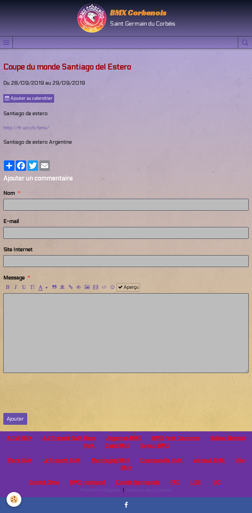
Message (14, 278)
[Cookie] (14, 499)
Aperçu (128, 287)
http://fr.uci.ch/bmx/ (26, 128)
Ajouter (15, 419)
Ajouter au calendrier (28, 98)
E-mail (11, 221)
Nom (9, 193)
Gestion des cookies (149, 490)
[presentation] (53, 393)
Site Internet (17, 249)
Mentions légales (100, 490)
